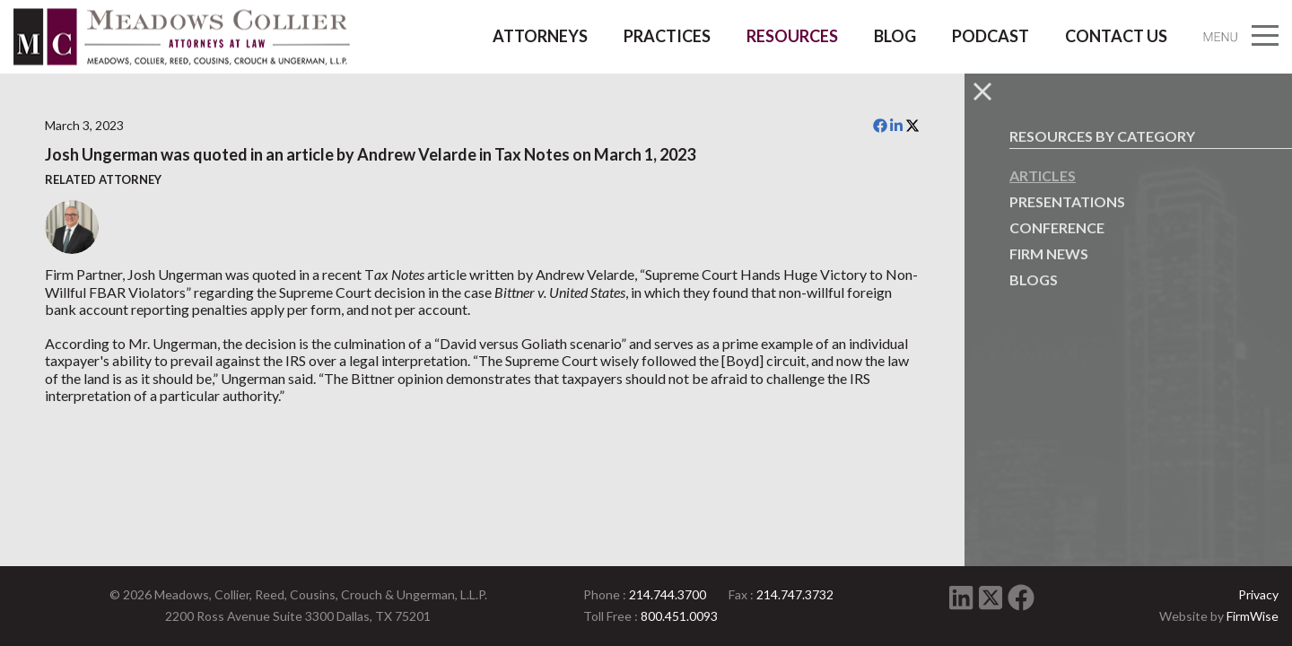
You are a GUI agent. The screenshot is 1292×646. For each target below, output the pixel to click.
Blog (895, 36)
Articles (1042, 175)
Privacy (1258, 594)
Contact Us (1116, 36)
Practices (667, 36)
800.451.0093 (679, 616)
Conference (1056, 227)
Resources (792, 36)
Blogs (1033, 279)
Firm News (1048, 253)
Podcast (990, 36)
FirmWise (1253, 616)
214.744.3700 (667, 594)
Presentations (1067, 201)
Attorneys (540, 36)
